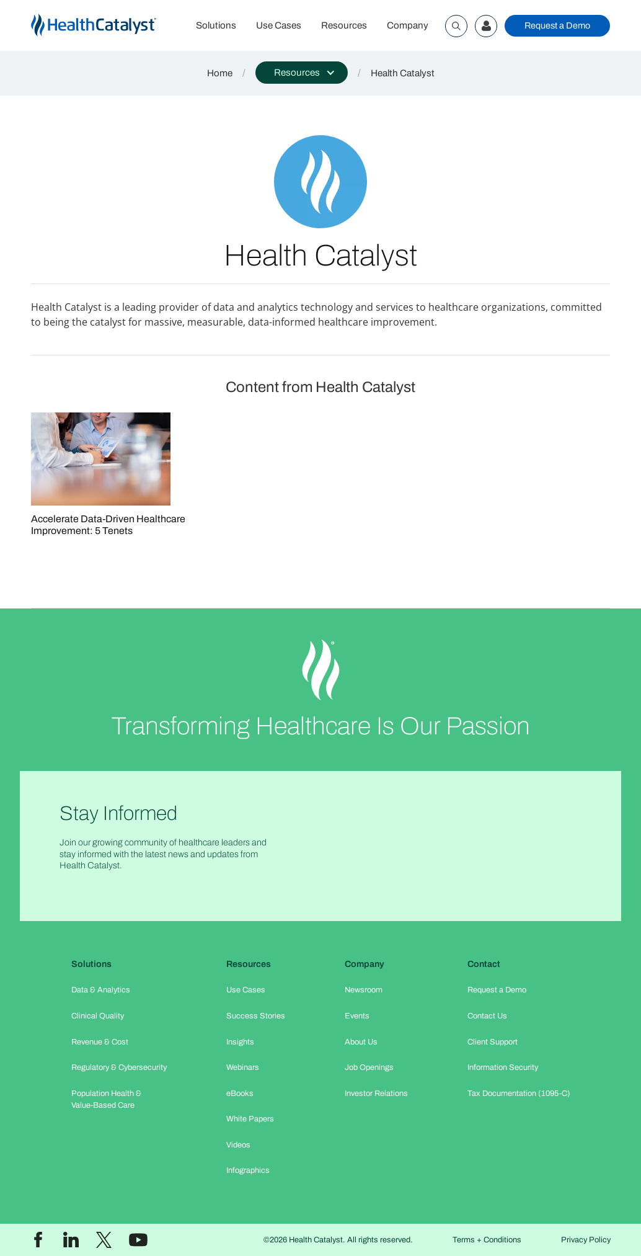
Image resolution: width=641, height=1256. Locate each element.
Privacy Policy (586, 1240)
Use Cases (278, 25)
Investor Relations (376, 1093)
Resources (344, 25)
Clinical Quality (97, 1016)
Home (219, 73)
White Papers (250, 1119)
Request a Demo (557, 25)
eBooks (240, 1093)
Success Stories (255, 1016)
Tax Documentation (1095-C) (518, 1093)
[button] (301, 72)
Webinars (242, 1067)
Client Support (492, 1042)
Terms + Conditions (487, 1240)
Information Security (502, 1067)
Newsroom (363, 990)
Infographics (248, 1170)
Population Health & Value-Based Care (106, 1099)
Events (357, 1016)
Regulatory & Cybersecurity (119, 1067)
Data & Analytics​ (100, 990)
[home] (108, 25)
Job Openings (369, 1067)
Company (407, 25)
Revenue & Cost (99, 1042)
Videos (238, 1145)
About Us (361, 1042)
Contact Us (487, 1016)
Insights (240, 1042)
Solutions (216, 25)
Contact (483, 964)
